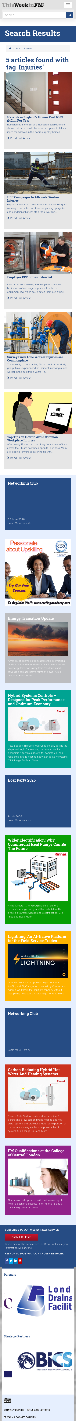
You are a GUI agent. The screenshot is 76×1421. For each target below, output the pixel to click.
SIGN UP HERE (21, 1237)
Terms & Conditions (38, 1410)
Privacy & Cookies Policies (20, 1417)
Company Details (14, 1410)
